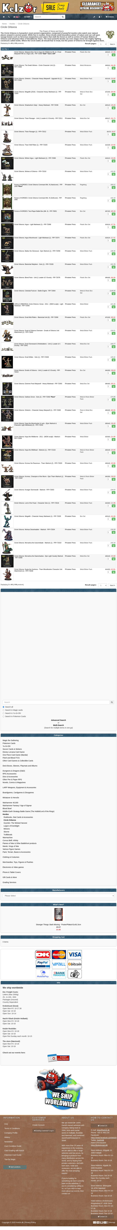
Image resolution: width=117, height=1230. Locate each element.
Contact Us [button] (102, 1126)
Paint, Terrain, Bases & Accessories (17, 852)
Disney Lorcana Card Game (14, 752)
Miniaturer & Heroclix (11, 798)
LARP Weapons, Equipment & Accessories (19, 787)
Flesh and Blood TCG (11, 758)
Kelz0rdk (100, 1140)
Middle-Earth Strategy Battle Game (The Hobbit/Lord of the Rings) (28, 811)
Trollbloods (7, 835)
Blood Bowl (7, 808)
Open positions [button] (14, 1167)
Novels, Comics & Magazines (14, 782)
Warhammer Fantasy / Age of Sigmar (17, 806)
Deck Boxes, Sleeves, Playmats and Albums (20, 766)
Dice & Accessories (10, 777)
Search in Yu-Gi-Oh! (12, 713)
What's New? (58, 905)
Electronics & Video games (13, 867)
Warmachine (7, 838)
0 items (110, 17)
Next (112, 44)
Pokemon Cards (9, 743)
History (7, 1137)
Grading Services (9, 882)
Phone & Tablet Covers (12, 872)
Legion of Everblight (11, 826)
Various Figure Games (11, 849)
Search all (8, 707)
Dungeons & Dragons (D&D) (14, 771)
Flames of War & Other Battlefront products (19, 843)
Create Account (38, 1125)
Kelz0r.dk (19, 1222)
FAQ (6, 1124)
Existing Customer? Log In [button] (44, 1131)
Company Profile (11, 1133)
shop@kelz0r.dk (103, 1130)
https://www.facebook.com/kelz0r (104, 1138)
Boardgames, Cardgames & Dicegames (18, 793)
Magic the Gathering (11, 740)
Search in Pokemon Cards (14, 716)
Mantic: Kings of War (11, 846)
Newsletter (8, 1142)
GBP (28, 17)
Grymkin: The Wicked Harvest (15, 823)
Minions (6, 829)
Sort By (5, 49)
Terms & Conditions (12, 1128)
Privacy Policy (30, 1222)
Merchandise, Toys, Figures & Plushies (18, 862)
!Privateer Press (70, 52)
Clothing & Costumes (11, 857)
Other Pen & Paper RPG (12, 780)
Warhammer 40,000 (10, 803)
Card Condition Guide (12, 1146)
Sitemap (112, 1222)
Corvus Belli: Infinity (10, 840)
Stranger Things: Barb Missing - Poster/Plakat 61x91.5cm (58, 925)
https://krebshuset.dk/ (99, 1145)
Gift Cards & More (10, 877)
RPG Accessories (9, 774)
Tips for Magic (9, 1159)
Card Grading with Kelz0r (14, 1151)
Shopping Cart (58, 937)
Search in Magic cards (13, 710)
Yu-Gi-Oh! (6, 746)
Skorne (6, 832)
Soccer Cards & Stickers (12, 749)
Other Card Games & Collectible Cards (18, 761)
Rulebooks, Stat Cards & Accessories (18, 817)
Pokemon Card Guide (12, 1155)
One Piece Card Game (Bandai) (15, 755)
